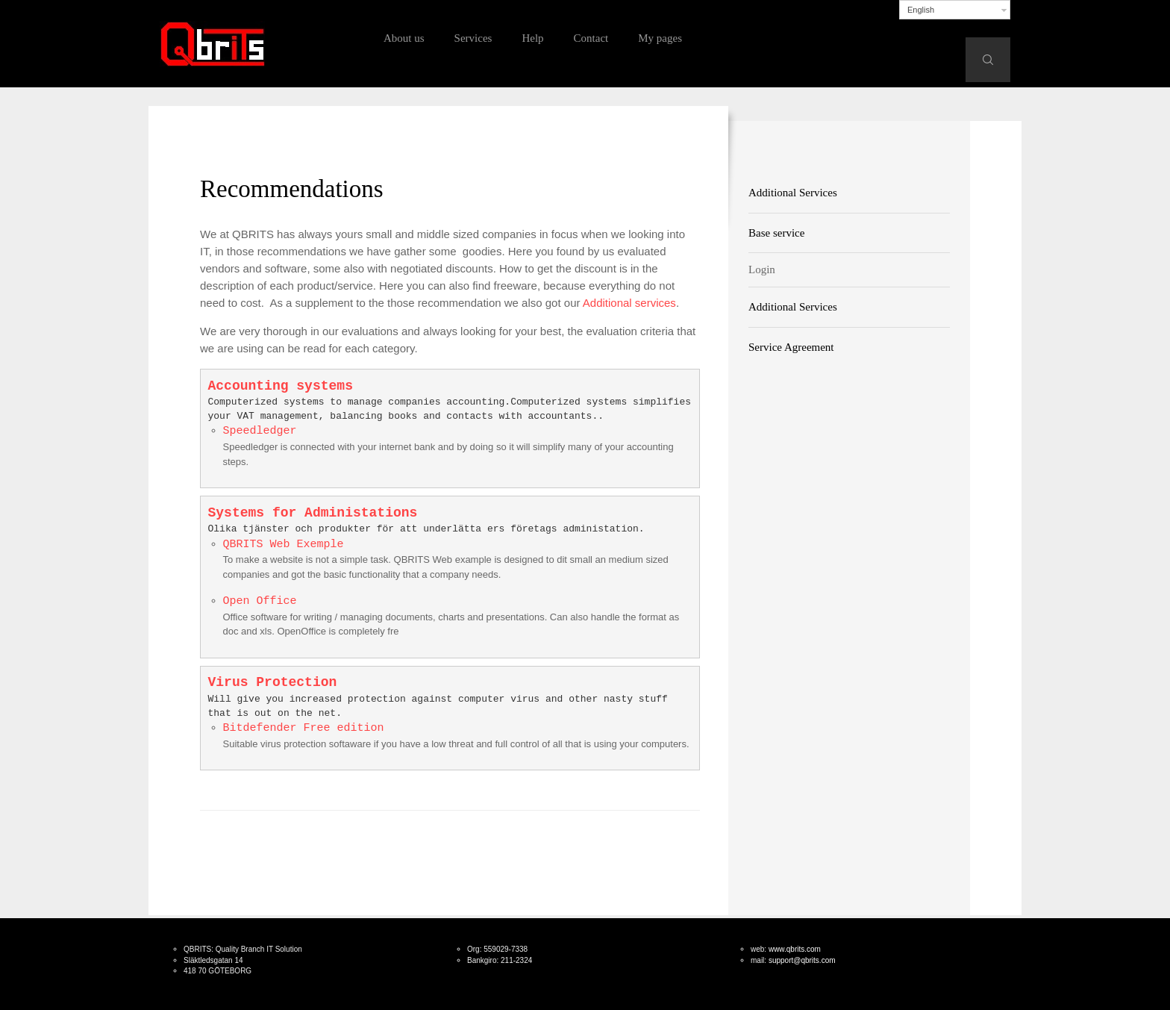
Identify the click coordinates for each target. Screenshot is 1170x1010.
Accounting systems (280, 385)
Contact (591, 38)
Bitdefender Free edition (303, 728)
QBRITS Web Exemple (283, 544)
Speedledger (260, 431)
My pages (660, 38)
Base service (776, 233)
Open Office (260, 601)
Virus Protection (272, 682)
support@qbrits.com (802, 960)
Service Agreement (791, 347)
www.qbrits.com (795, 949)
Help (532, 38)
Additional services (629, 302)
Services (473, 38)
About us (404, 38)
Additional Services (792, 193)
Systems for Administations (313, 512)
